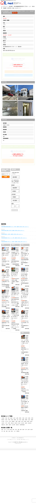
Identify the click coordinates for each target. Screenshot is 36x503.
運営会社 (14, 437)
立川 (2, 431)
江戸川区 (2, 421)
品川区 (26, 418)
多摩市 (7, 424)
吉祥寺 (29, 429)
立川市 (10, 421)
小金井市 (2, 423)
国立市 (19, 423)
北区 (17, 419)
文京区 (14, 418)
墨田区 (20, 418)
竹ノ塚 (8, 429)
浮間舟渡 (17, 431)
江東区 (23, 418)
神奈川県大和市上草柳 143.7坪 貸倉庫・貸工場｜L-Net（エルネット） (12, 230)
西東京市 (17, 424)
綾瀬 (2, 429)
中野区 (9, 419)
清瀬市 (26, 423)
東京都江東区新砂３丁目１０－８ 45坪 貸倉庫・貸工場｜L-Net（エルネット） (14, 237)
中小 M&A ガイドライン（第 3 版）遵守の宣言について (18, 439)
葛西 (18, 429)
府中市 (22, 421)
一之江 (14, 431)
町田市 (31, 421)
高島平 (23, 429)
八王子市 (6, 421)
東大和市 (22, 423)
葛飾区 (32, 419)
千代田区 (2, 418)
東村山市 (12, 423)
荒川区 (20, 419)
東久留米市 (29, 423)
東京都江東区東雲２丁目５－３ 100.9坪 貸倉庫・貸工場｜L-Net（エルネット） (14, 241)
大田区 (32, 418)
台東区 (17, 418)
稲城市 (10, 424)
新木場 (11, 429)
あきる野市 (13, 424)
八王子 (5, 429)
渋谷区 (6, 419)
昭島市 (25, 421)
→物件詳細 (7, 267)
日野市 (9, 423)
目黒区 (29, 418)
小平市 (6, 423)
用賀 (13, 429)
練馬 (20, 429)
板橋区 (23, 419)
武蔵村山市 (3, 424)
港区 (8, 418)
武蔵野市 (13, 421)
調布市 (28, 421)
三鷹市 (16, 421)
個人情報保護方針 (20, 437)
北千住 (16, 429)
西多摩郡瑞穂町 (22, 424)
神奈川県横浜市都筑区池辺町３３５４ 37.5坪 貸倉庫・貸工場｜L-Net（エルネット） (15, 226)
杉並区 (12, 419)
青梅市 (19, 421)
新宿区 (11, 418)
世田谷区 (2, 419)
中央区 (6, 418)
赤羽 (26, 429)
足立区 (29, 419)
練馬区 (26, 419)
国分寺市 (16, 423)
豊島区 (15, 419)
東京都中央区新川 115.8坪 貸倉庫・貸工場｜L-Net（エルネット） (12, 234)
